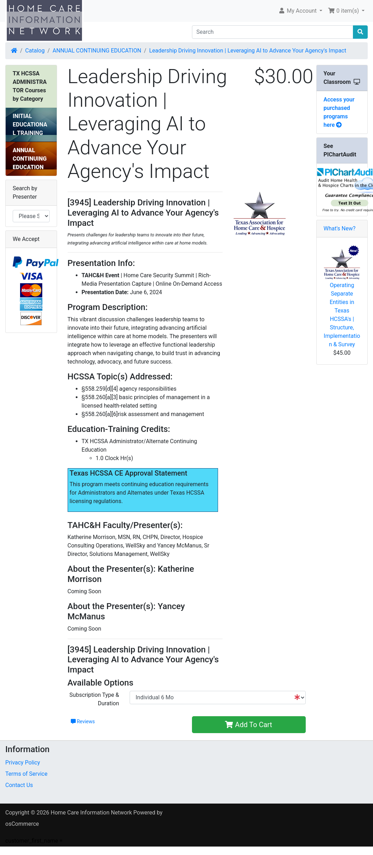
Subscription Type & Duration (94, 699)
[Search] (273, 32)
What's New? (340, 228)
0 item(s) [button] (344, 10)
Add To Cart (248, 724)
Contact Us (19, 785)
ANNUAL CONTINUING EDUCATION (96, 50)
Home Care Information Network (91, 812)
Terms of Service (26, 773)
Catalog (35, 50)
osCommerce (22, 823)
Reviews (83, 721)
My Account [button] (298, 10)
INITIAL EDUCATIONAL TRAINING (30, 124)
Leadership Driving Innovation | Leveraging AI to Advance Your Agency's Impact (247, 50)
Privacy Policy (22, 762)
